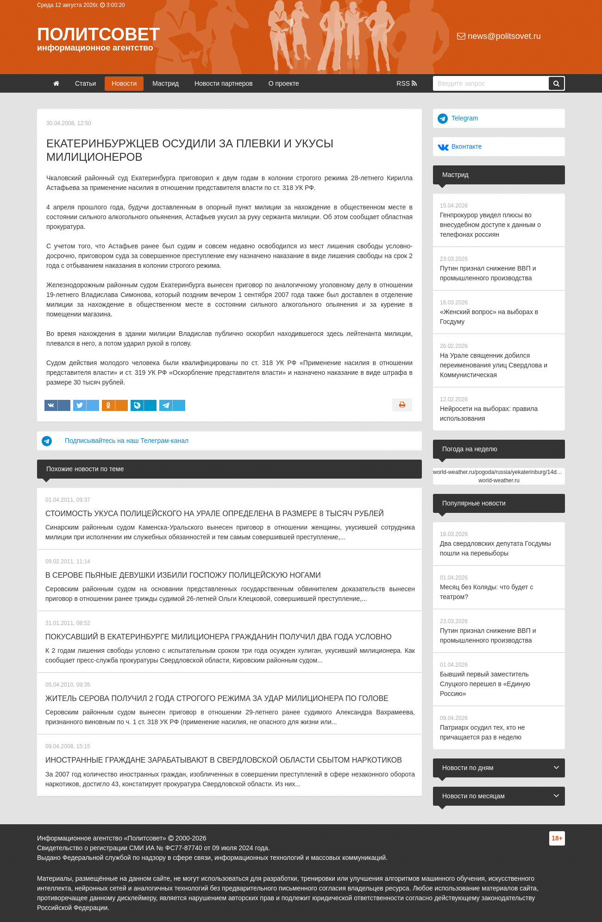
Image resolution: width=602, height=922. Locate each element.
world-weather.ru (499, 480)
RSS (406, 83)
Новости (124, 83)
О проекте (284, 83)
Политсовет (98, 34)
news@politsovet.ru (498, 36)
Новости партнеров (223, 83)
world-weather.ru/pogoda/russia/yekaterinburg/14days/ (500, 472)
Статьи (85, 83)
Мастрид (165, 83)
